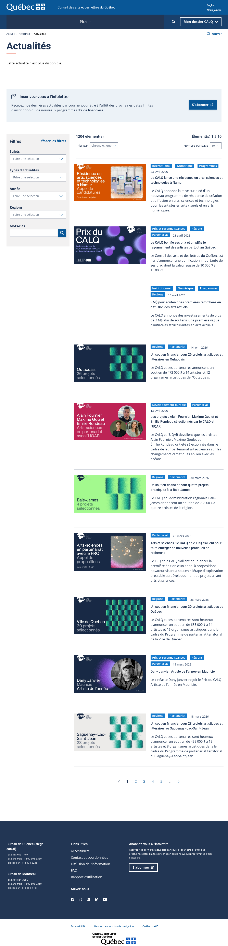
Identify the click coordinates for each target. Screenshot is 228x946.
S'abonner (202, 104)
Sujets (15, 151)
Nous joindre (214, 10)
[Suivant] (178, 775)
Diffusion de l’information (90, 858)
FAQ (74, 865)
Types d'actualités (24, 170)
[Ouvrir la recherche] (173, 21)
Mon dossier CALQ (201, 21)
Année (15, 189)
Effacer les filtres (52, 141)
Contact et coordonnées (89, 852)
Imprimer (214, 33)
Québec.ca (150, 920)
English (211, 5)
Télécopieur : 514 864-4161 (22, 882)
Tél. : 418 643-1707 (17, 849)
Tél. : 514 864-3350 (17, 874)
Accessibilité (80, 845)
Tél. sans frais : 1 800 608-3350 (24, 853)
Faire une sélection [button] (39, 160)
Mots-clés (17, 226)
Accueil (11, 33)
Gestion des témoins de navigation (114, 920)
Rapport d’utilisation (86, 871)
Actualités (24, 33)
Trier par (82, 145)
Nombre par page (196, 145)
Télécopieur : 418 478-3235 (22, 857)
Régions (16, 207)
